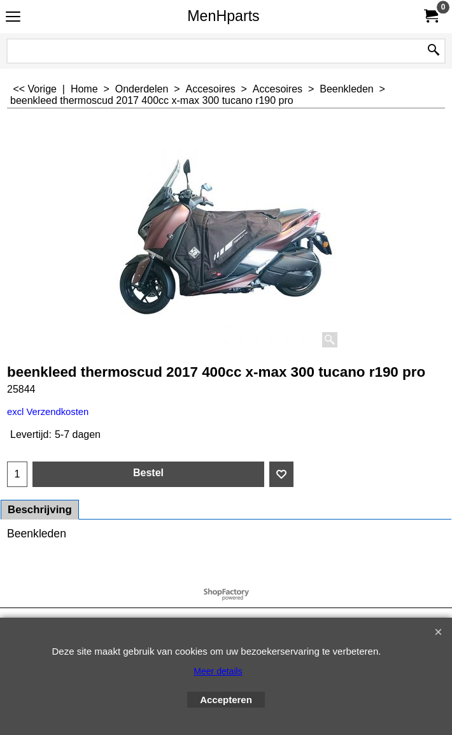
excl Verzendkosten (47, 412)
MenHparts (223, 16)
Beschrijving (40, 510)
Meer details (218, 671)
